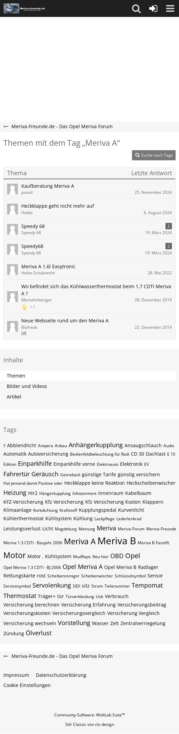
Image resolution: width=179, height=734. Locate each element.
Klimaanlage (17, 510)
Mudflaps (82, 556)
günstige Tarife (99, 474)
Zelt (114, 623)
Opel (132, 555)
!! (4, 446)
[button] (136, 8)
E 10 (171, 454)
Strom (97, 586)
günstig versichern (139, 474)
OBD (117, 556)
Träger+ (46, 596)
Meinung (87, 529)
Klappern (152, 502)
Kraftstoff (68, 510)
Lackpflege (104, 519)
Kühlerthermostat (23, 518)
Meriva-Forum (131, 529)
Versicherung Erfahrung (88, 604)
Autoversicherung (48, 454)
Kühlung (83, 518)
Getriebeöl (70, 475)
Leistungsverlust (22, 528)
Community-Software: (89, 715)
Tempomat (147, 585)
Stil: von (89, 724)
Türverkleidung (80, 596)
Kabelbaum (138, 493)
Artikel (14, 396)
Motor (14, 555)
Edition (9, 464)
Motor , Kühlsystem (49, 556)
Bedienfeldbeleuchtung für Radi (99, 454)
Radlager (148, 567)
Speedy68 (32, 246)
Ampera (45, 446)
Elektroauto (107, 464)
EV (146, 464)
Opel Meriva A (83, 567)
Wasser (100, 623)
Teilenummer (117, 586)
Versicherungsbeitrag (141, 604)
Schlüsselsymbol (130, 576)
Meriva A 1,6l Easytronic (48, 266)
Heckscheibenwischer (151, 483)
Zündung (13, 633)
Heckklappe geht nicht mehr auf (57, 206)
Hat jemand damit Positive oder (33, 483)
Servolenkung (51, 585)
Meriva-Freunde (161, 529)
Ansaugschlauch (143, 445)
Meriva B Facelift (153, 543)
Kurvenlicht (131, 510)
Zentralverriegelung (142, 623)
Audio (168, 446)
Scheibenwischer (97, 576)
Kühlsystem (58, 518)
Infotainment (84, 493)
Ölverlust (38, 633)
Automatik (14, 454)
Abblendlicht (21, 445)
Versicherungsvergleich (79, 613)
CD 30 (137, 454)
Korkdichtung (45, 510)
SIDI (76, 586)
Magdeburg (66, 529)
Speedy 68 (33, 226)
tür (60, 596)
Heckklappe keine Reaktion (94, 483)
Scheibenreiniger (63, 576)
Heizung (14, 492)
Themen (16, 375)
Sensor (155, 575)
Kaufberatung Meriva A (47, 186)
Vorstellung (74, 623)
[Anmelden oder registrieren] (153, 8)
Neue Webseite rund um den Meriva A (65, 320)
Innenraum (111, 493)
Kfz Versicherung (64, 502)
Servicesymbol (17, 586)
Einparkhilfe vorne (74, 464)
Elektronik (131, 464)
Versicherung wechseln (29, 623)
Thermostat (19, 596)
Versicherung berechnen (31, 604)
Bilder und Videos (27, 386)
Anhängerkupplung (96, 445)
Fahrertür (16, 474)
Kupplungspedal (97, 510)
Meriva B (116, 540)
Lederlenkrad (128, 519)
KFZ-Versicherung (23, 502)
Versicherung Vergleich (133, 613)
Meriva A (80, 541)
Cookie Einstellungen (27, 685)
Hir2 (33, 493)
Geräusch (45, 474)
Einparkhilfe (35, 463)
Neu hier (100, 556)
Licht (47, 528)
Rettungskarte (19, 575)
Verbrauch (117, 596)
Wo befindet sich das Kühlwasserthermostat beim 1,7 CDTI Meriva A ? (96, 290)
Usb (99, 596)
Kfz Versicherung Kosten (113, 502)
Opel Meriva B (120, 567)
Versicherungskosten (27, 613)
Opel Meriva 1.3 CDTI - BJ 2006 (32, 567)
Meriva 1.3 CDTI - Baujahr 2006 (32, 543)
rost (41, 575)
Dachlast (155, 454)
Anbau (61, 446)
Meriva (106, 528)
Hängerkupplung (55, 493)
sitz (86, 585)
